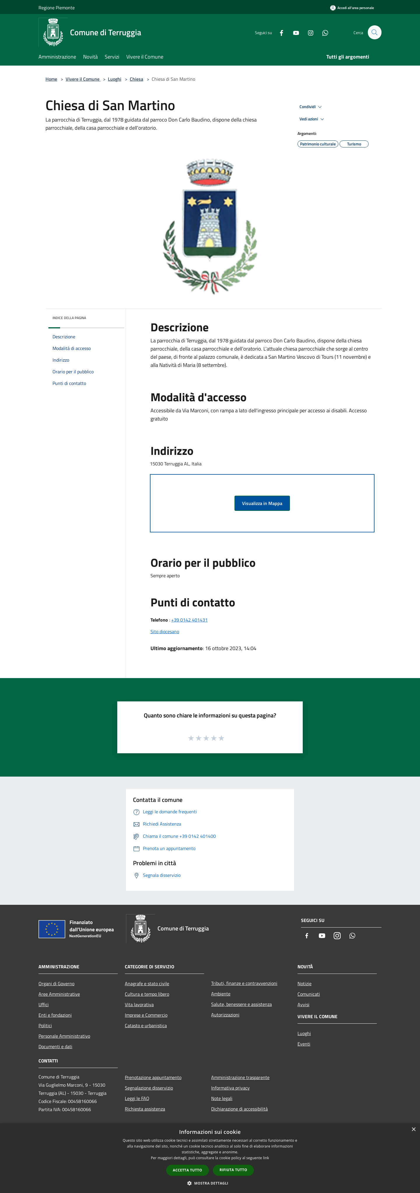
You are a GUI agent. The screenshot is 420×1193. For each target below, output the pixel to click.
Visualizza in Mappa (262, 503)
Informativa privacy (230, 1087)
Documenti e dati (55, 1046)
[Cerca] (375, 32)
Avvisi (303, 1004)
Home (51, 78)
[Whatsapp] (322, 32)
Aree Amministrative (59, 993)
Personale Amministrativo (64, 1035)
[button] (210, 1183)
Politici (45, 1025)
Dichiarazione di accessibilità (239, 1108)
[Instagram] (308, 32)
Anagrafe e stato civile (147, 983)
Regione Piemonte (56, 7)
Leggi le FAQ (137, 1098)
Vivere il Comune (83, 78)
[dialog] (210, 1158)
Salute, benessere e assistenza (241, 1004)
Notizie (305, 983)
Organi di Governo (56, 983)
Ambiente (220, 993)
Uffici (43, 1004)
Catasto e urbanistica (146, 1025)
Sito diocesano (164, 631)
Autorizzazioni (225, 1014)
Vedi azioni (313, 119)
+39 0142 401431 (189, 619)
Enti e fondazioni (55, 1014)
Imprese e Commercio (146, 1014)
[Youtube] (293, 32)
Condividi (311, 106)
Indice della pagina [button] (69, 318)
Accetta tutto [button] (187, 1170)
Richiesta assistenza (145, 1108)
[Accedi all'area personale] (352, 8)
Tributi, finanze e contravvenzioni (244, 983)
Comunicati (309, 993)
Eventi (304, 1043)
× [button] (413, 1129)
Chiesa (136, 78)
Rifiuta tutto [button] (233, 1169)
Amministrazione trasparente (240, 1077)
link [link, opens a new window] (266, 1157)
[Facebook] (279, 32)
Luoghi (114, 78)
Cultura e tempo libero (147, 993)
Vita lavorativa (139, 1004)
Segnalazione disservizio (149, 1087)
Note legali (221, 1098)
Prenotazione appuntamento (153, 1077)
